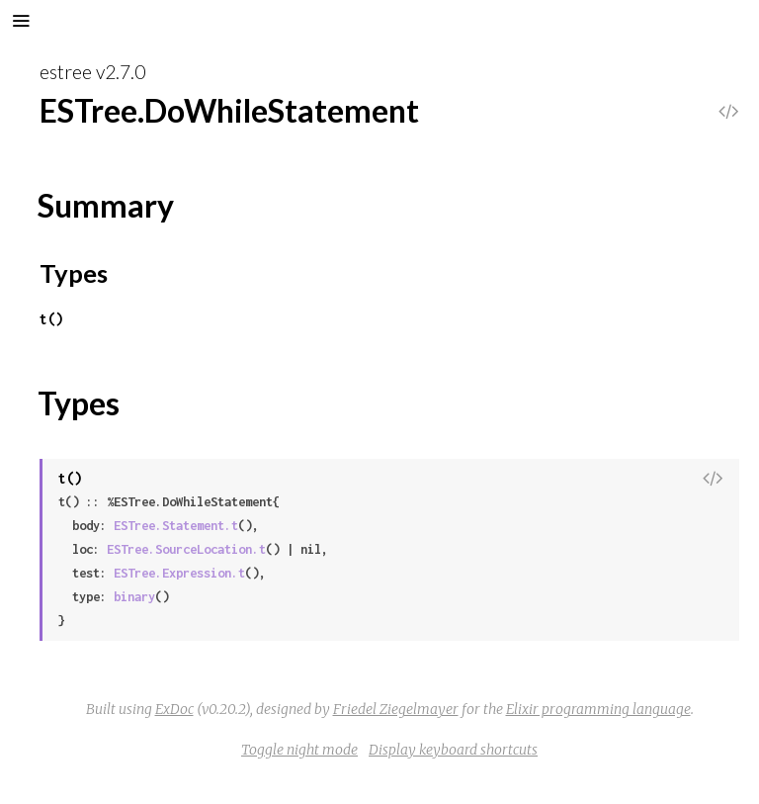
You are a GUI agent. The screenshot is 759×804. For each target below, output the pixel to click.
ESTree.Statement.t (176, 525)
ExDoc (174, 709)
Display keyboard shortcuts (453, 750)
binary (134, 596)
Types (74, 273)
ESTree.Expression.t (179, 573)
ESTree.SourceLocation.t (186, 549)
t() (51, 319)
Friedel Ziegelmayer (396, 709)
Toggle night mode (299, 750)
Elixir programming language (598, 709)
